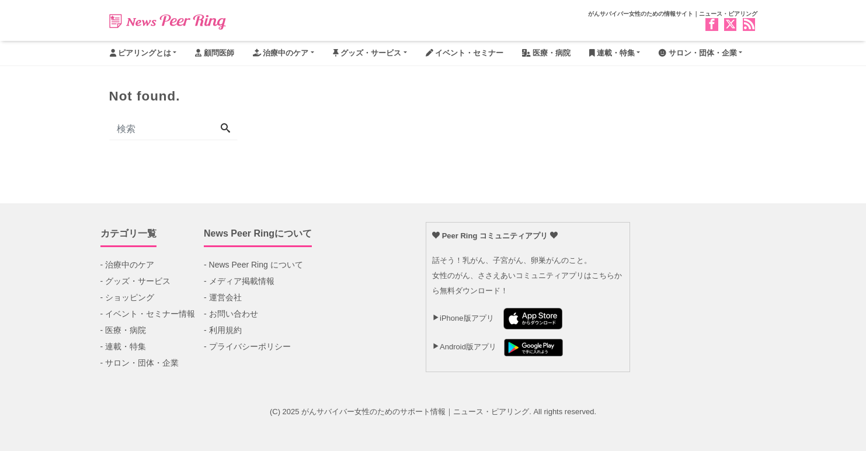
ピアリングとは (141, 52)
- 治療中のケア (127, 264)
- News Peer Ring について (253, 264)
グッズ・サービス (367, 52)
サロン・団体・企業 (698, 52)
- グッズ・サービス (135, 281)
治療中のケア (281, 52)
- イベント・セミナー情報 (148, 313)
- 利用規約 (223, 330)
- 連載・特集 (123, 346)
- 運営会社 (223, 297)
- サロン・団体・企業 (139, 362)
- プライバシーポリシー (247, 346)
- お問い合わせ (231, 313)
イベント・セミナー (465, 52)
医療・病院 (546, 52)
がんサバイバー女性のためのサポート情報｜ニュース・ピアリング (415, 411)
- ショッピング (127, 297)
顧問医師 (214, 52)
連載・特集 (612, 52)
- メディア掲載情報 (239, 281)
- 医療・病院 (123, 330)
